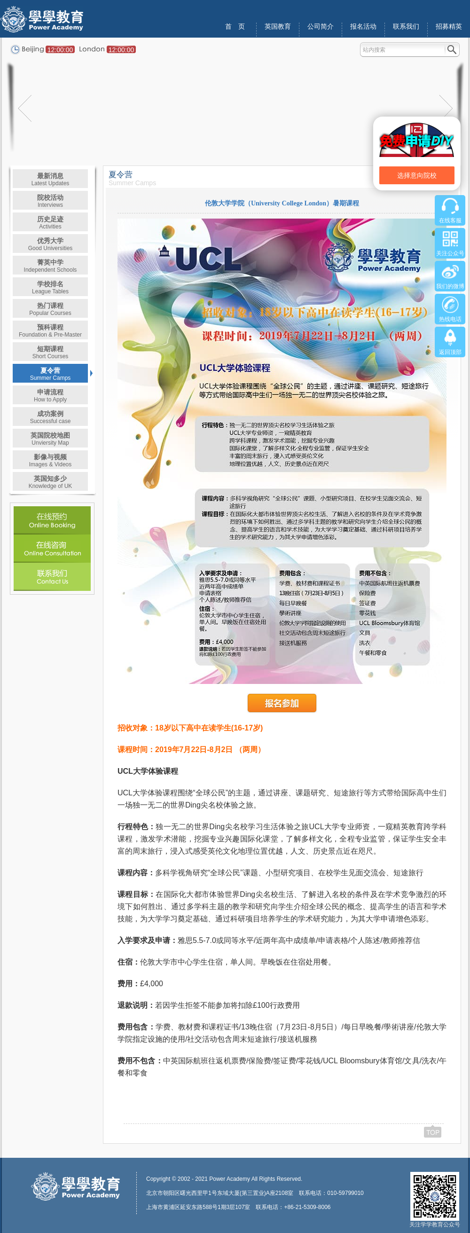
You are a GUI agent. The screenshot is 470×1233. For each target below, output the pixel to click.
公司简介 (320, 26)
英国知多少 (50, 482)
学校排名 (50, 287)
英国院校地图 (50, 439)
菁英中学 (50, 266)
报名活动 (363, 26)
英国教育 (278, 26)
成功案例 (50, 417)
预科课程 (50, 330)
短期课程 (50, 352)
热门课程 (50, 309)
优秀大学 (50, 244)
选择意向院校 (417, 175)
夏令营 (50, 374)
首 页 (235, 26)
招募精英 (449, 26)
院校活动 (50, 201)
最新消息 (50, 179)
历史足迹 (50, 222)
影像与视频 (50, 460)
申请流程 (50, 395)
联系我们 (406, 26)
